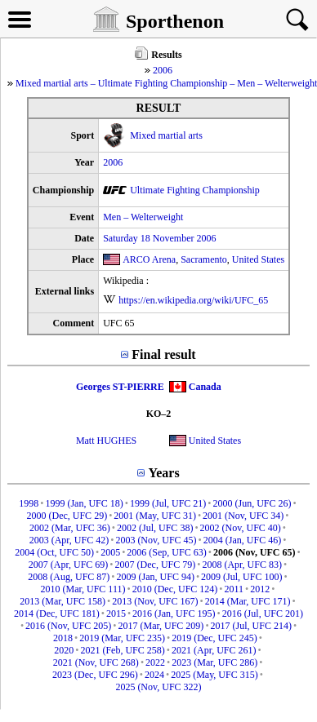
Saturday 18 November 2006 (159, 238)
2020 (64, 650)
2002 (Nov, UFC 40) (240, 528)
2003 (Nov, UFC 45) (155, 540)
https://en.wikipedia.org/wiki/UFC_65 (193, 300)
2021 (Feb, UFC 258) (122, 650)
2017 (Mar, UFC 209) (161, 625)
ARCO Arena (149, 259)
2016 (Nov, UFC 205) (68, 625)
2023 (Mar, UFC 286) (214, 662)
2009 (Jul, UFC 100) (241, 576)
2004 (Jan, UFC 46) (242, 540)
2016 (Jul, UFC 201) (262, 613)
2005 (110, 552)
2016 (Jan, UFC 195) (173, 613)
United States (258, 259)
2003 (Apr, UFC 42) (69, 540)
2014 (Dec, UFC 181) (57, 613)
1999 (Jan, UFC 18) (84, 503)
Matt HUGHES (106, 440)
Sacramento (204, 259)
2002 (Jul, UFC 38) (155, 528)
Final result (163, 354)
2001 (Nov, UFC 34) (243, 515)
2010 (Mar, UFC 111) (83, 589)
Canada (205, 386)
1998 (28, 503)
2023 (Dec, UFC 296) (95, 674)
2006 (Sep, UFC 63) (166, 552)
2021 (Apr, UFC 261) (214, 650)
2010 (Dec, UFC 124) (175, 589)
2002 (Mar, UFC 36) (69, 528)
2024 (154, 674)
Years (163, 473)
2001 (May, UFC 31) (155, 515)
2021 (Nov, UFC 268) (96, 662)
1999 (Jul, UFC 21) (168, 503)
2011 (234, 589)
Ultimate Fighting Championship (195, 190)
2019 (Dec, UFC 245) (214, 638)
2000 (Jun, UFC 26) (252, 503)
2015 (116, 613)
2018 (63, 638)
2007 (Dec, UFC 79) (155, 564)
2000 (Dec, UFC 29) (66, 515)
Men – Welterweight (143, 217)
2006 (162, 70)
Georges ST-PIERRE (120, 386)
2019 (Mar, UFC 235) (122, 638)
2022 (155, 662)
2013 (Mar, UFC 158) (62, 601)
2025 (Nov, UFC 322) (158, 687)
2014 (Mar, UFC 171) (248, 601)
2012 (260, 589)
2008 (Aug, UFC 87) (68, 576)
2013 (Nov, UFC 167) (155, 601)
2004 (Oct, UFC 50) (54, 552)
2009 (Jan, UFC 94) (155, 576)
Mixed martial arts (166, 135)
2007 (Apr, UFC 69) (69, 564)
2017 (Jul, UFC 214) (251, 625)
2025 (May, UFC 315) (214, 674)
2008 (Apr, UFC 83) (242, 564)
